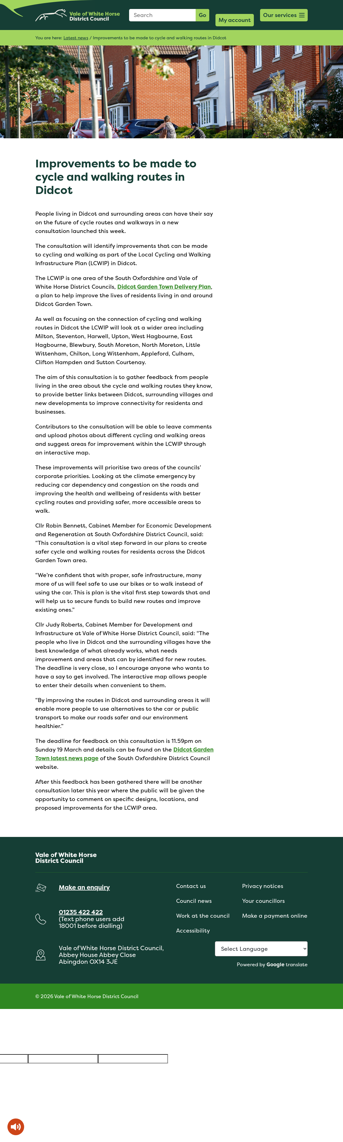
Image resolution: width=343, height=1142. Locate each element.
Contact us (191, 886)
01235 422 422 (81, 912)
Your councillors (263, 901)
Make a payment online (274, 916)
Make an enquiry (84, 887)
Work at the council (203, 916)
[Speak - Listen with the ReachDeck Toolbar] (15, 1126)
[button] (284, 15)
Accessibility (193, 930)
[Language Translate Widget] (261, 948)
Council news (194, 901)
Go (202, 15)
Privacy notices (262, 886)
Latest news (75, 38)
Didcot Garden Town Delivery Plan (164, 287)
